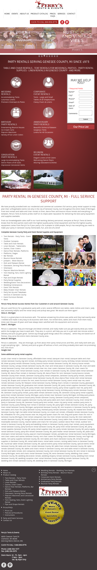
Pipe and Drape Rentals (14, 504)
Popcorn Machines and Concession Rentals (19, 496)
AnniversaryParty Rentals (41, 123)
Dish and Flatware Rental (15, 491)
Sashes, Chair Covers (13, 484)
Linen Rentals (10, 482)
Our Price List (80, 126)
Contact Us (7, 520)
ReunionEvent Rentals (42, 153)
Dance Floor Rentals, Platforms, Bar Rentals (19, 488)
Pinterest (10, 566)
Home (5, 470)
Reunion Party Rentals (50, 483)
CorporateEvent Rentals (42, 92)
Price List (8, 510)
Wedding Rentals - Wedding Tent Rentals (58, 470)
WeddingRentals (6, 92)
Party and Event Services (13, 518)
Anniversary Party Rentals (51, 479)
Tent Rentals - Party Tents (15, 478)
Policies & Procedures (14, 513)
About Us (7, 472)
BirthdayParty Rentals (9, 123)
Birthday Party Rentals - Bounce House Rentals (56, 473)
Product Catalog (9, 475)
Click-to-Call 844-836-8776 (44, 22)
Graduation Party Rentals (51, 481)
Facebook (4, 566)
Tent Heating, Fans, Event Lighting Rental (19, 501)
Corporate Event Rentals (51, 477)
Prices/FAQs (8, 507)
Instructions (10, 515)
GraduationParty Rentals (9, 155)
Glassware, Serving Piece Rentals (18, 493)
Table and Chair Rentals (15, 480)
